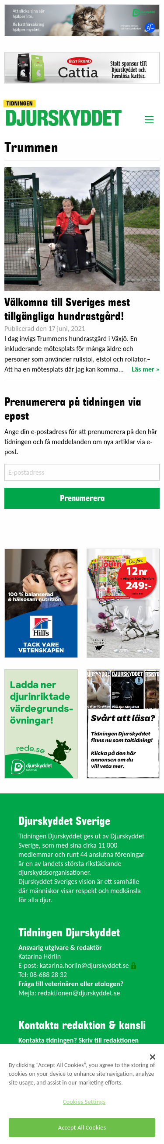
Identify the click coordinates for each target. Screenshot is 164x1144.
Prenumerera (82, 498)
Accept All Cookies (82, 1127)
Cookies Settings (84, 1102)
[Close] (152, 1057)
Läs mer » (146, 369)
